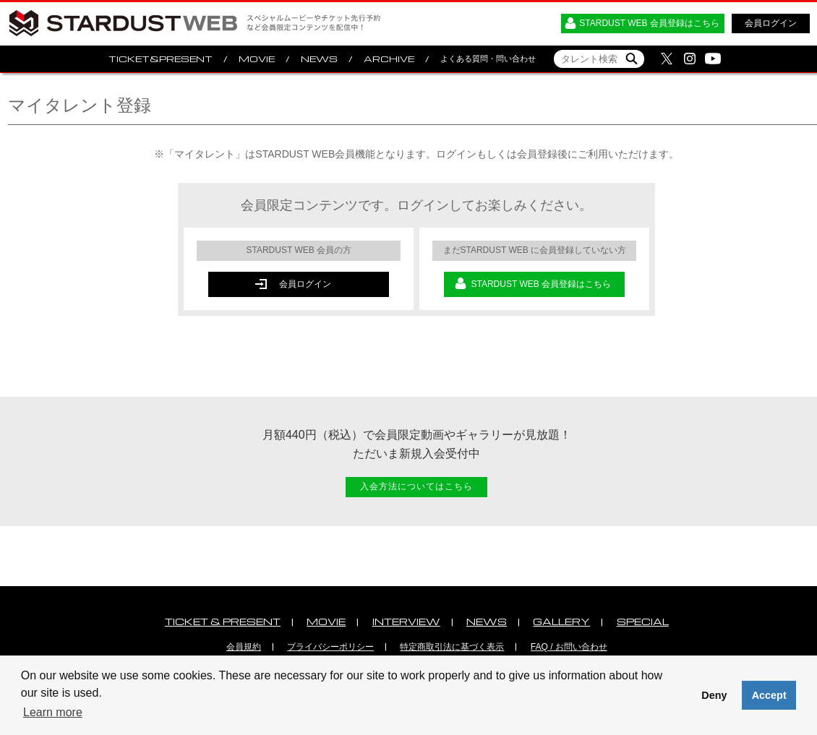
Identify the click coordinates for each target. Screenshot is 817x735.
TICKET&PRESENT (160, 58)
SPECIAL (643, 621)
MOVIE (257, 58)
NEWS (319, 58)
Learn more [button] (52, 712)
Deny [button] (714, 695)
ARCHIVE (389, 58)
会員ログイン (771, 23)
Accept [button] (769, 695)
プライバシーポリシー (330, 647)
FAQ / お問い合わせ (569, 647)
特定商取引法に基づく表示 (452, 647)
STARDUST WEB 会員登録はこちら (649, 23)
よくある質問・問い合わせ (488, 58)
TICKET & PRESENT (223, 621)
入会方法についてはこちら (416, 486)
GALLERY (561, 621)
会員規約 (243, 647)
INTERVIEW (406, 621)
